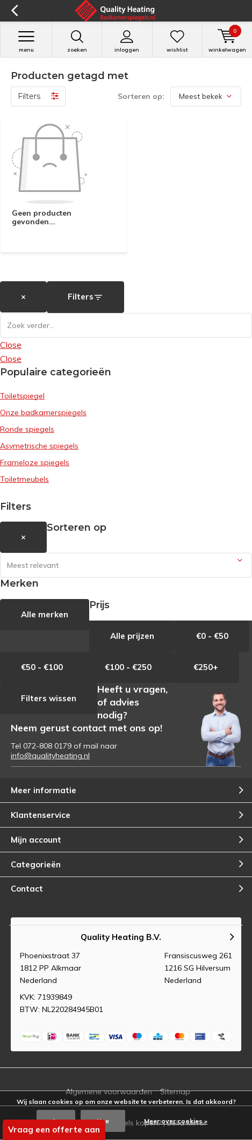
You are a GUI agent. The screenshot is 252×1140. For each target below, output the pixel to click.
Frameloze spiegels (34, 462)
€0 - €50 (212, 636)
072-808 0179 (47, 746)
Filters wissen (48, 698)
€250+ (205, 667)
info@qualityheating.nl (50, 755)
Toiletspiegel (22, 396)
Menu (26, 41)
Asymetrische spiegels (39, 446)
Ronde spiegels (27, 429)
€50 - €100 (42, 667)
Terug (14, 11)
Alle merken (44, 614)
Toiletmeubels (24, 479)
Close (10, 344)
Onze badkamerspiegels (43, 412)
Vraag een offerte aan (54, 1129)
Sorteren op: (141, 96)
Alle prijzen (132, 636)
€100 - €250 (128, 667)
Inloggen (127, 41)
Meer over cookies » (175, 1121)
